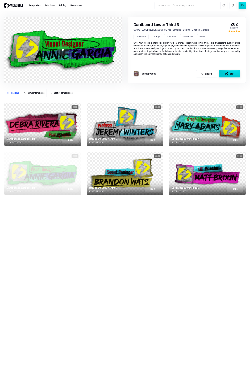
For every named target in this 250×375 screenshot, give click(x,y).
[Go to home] (13, 5)
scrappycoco (149, 74)
